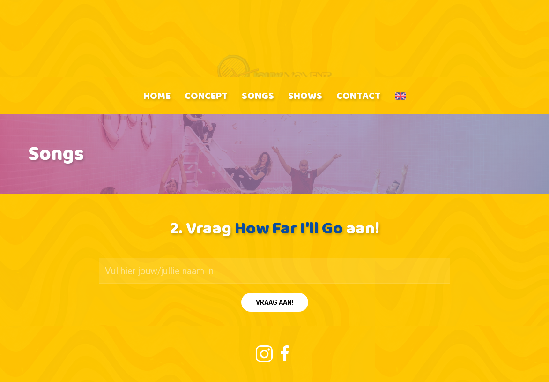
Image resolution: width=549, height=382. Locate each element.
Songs (258, 95)
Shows (305, 95)
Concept (206, 95)
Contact (358, 95)
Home (157, 95)
